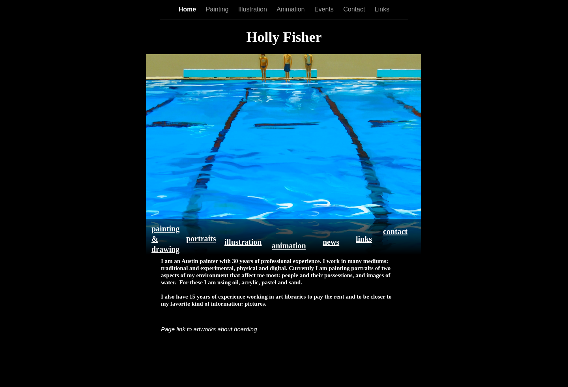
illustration (243, 242)
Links (382, 9)
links (364, 239)
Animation (291, 9)
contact (395, 231)
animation (289, 245)
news (331, 242)
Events (324, 9)
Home (188, 9)
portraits (201, 238)
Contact (355, 9)
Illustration (253, 9)
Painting (218, 9)
